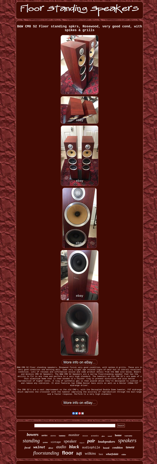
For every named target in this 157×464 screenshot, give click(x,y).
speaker (70, 441)
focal (27, 447)
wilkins (90, 453)
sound (110, 436)
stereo (53, 435)
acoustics (95, 436)
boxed (106, 448)
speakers (127, 440)
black (74, 446)
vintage (56, 442)
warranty (128, 436)
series (44, 435)
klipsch (82, 443)
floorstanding (46, 453)
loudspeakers (106, 441)
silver (50, 448)
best (101, 454)
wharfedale (112, 454)
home (118, 435)
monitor (73, 435)
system (45, 442)
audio (61, 446)
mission (85, 436)
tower (130, 447)
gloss (103, 436)
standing (31, 440)
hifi (79, 454)
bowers (32, 434)
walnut (39, 447)
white (123, 454)
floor (67, 453)
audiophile (91, 447)
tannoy (62, 435)
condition (117, 447)
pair (91, 440)
